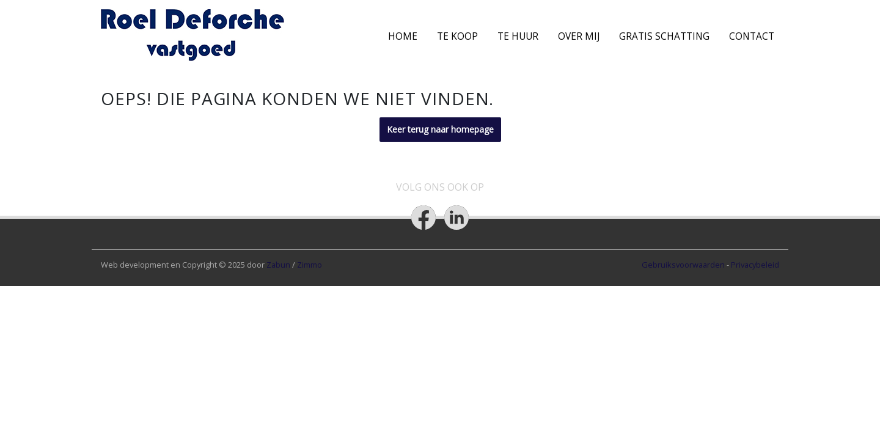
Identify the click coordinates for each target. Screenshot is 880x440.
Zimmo (309, 264)
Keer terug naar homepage (440, 129)
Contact (751, 36)
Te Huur (517, 36)
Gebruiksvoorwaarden (684, 264)
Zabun (278, 264)
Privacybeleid (755, 264)
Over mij (579, 36)
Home (402, 36)
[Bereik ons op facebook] (423, 217)
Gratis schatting (664, 36)
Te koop (457, 36)
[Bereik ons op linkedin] (456, 217)
